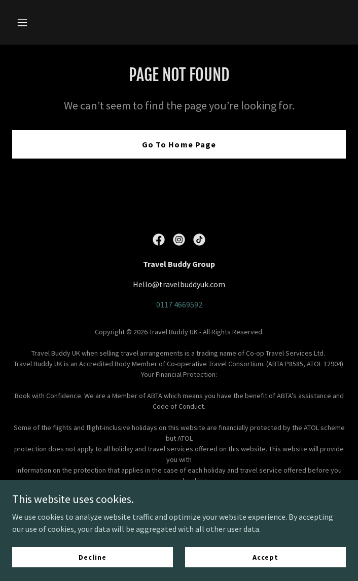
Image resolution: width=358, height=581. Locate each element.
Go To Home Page (179, 144)
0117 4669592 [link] (179, 304)
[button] (37, 22)
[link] (159, 239)
